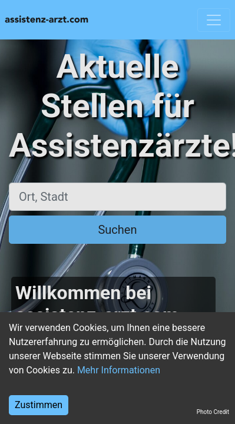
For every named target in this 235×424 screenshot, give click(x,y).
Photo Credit (213, 412)
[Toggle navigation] (213, 20)
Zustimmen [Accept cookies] (38, 404)
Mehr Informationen (118, 370)
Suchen (117, 230)
